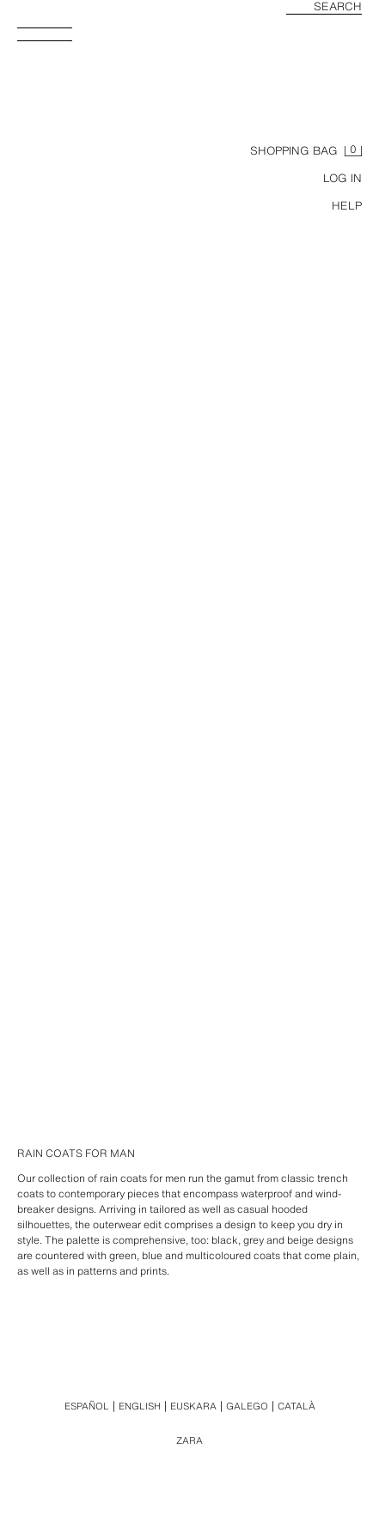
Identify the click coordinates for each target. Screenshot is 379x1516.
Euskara (193, 1406)
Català (296, 1406)
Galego (247, 1406)
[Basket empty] (306, 151)
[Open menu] (51, 39)
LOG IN (342, 178)
